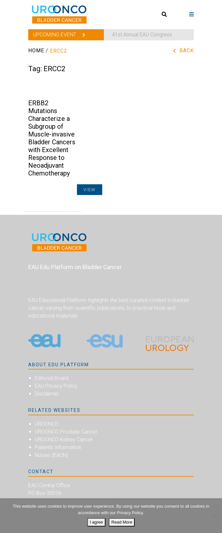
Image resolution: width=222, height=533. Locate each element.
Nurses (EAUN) (51, 455)
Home (36, 50)
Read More (121, 522)
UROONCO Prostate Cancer (66, 432)
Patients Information (58, 447)
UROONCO (47, 424)
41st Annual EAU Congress (142, 35)
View (89, 189)
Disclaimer (46, 394)
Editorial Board (51, 378)
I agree (96, 522)
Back (186, 50)
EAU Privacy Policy (56, 386)
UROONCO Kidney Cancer (64, 439)
